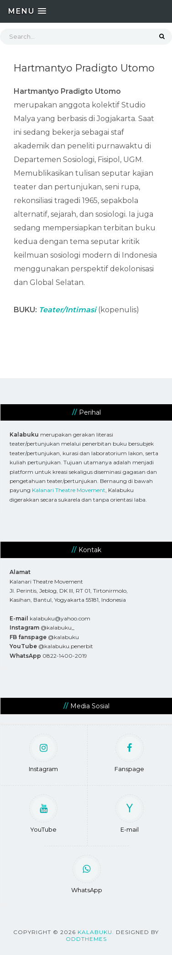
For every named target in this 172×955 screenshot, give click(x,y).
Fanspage (129, 754)
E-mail (129, 815)
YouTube (43, 815)
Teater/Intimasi (67, 309)
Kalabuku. (96, 932)
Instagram (43, 754)
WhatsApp (86, 876)
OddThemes (86, 938)
